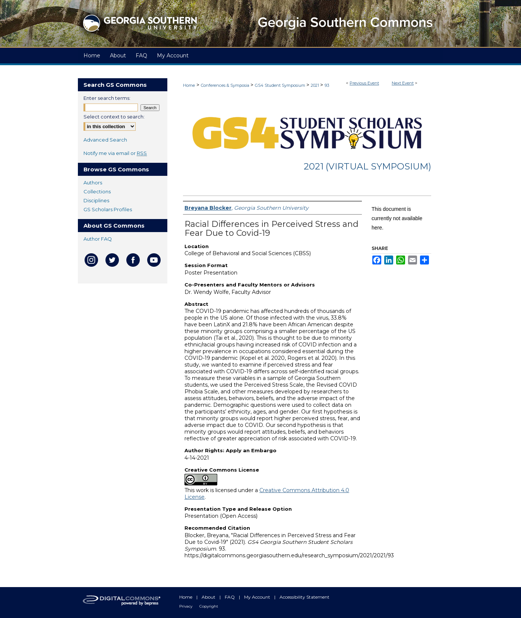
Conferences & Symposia (225, 85)
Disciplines (96, 200)
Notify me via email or (115, 153)
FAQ (230, 597)
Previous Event (364, 83)
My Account (257, 597)
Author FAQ (97, 239)
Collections (97, 191)
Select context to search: (114, 117)
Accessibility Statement (304, 597)
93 (327, 85)
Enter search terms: (106, 98)
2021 (315, 85)
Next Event (403, 83)
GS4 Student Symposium (280, 85)
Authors (92, 183)
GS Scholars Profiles (107, 209)
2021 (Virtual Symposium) (367, 166)
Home (189, 85)
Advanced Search (105, 140)
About (209, 597)
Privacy (186, 606)
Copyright (208, 606)
